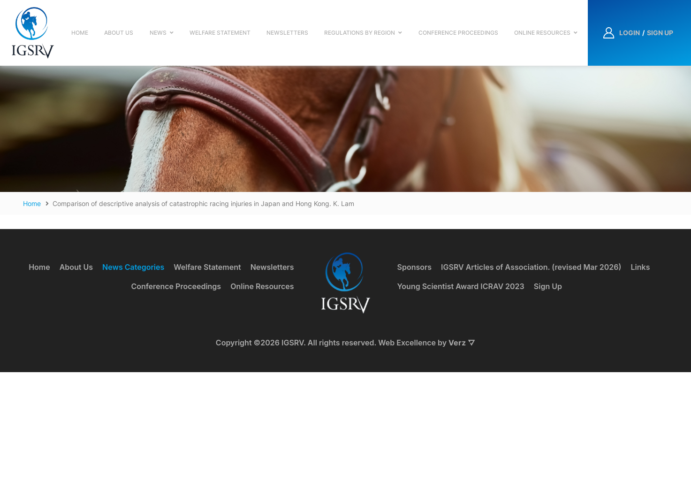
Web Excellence (407, 467)
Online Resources (542, 32)
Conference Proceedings (458, 32)
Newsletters (287, 32)
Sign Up (548, 410)
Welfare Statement (220, 32)
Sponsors (414, 392)
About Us (118, 32)
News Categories (133, 392)
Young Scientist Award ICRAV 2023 (460, 410)
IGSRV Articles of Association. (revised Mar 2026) (531, 392)
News (158, 32)
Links (640, 392)
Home (79, 32)
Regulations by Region (359, 32)
